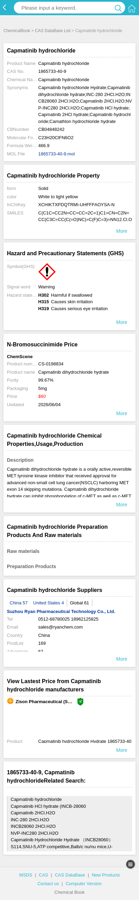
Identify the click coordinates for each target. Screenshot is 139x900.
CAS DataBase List (53, 30)
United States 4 (48, 602)
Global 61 (79, 602)
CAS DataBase (70, 875)
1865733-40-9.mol (56, 153)
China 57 (19, 602)
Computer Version (84, 883)
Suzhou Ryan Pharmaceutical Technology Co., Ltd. (61, 611)
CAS (43, 875)
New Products (106, 875)
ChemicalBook (16, 30)
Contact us (48, 883)
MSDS (26, 875)
